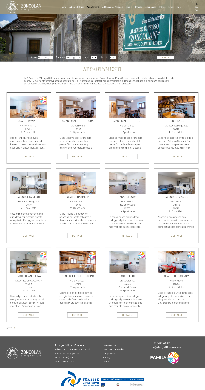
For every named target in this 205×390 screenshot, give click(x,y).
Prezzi (129, 7)
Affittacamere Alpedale (112, 7)
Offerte (138, 7)
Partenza (60, 57)
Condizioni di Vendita (113, 349)
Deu (196, 10)
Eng (196, 7)
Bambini (104, 57)
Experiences (150, 7)
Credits (106, 361)
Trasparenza (108, 353)
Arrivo (34, 57)
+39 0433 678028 (161, 343)
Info (179, 7)
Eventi (171, 7)
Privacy (106, 357)
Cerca (166, 57)
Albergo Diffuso (76, 7)
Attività (162, 7)
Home (63, 7)
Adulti (87, 57)
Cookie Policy (109, 345)
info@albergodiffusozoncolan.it (166, 347)
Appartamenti (93, 7)
